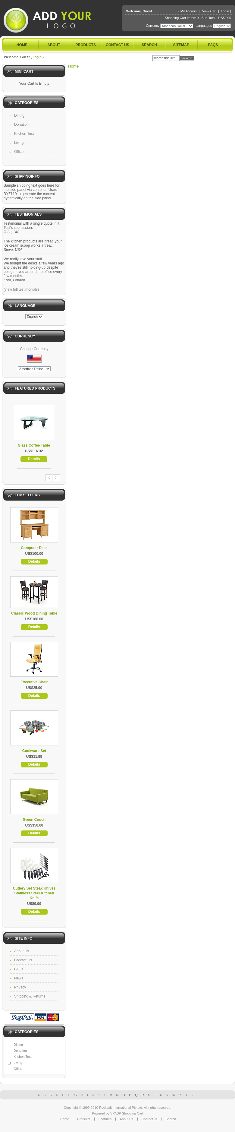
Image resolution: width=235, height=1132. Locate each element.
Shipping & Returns (29, 996)
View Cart (210, 11)
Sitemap (181, 45)
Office (19, 152)
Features (105, 1119)
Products (86, 45)
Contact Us (23, 960)
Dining (19, 115)
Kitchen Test (24, 133)
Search (149, 45)
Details (34, 459)
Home (22, 45)
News (18, 978)
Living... (20, 143)
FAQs (213, 45)
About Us (21, 951)
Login (225, 11)
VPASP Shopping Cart (126, 1113)
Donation (21, 124)
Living (18, 1062)
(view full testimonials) (21, 289)
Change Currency (34, 349)
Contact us (117, 45)
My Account (189, 11)
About (53, 45)
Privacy (20, 987)
